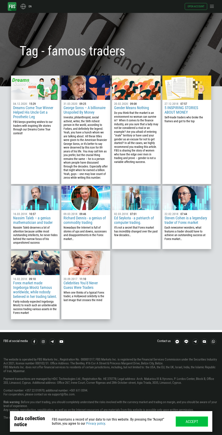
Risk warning (11, 402)
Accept (192, 421)
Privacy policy (95, 423)
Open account (196, 6)
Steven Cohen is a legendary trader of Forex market (186, 220)
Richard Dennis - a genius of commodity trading (85, 220)
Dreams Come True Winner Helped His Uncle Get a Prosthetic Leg (33, 112)
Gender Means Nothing (131, 107)
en (30, 6)
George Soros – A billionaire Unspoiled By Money (85, 110)
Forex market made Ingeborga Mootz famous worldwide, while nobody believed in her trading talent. (35, 290)
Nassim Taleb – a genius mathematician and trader (33, 220)
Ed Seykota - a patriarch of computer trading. (134, 220)
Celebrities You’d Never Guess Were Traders (81, 285)
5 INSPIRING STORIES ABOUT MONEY (181, 110)
